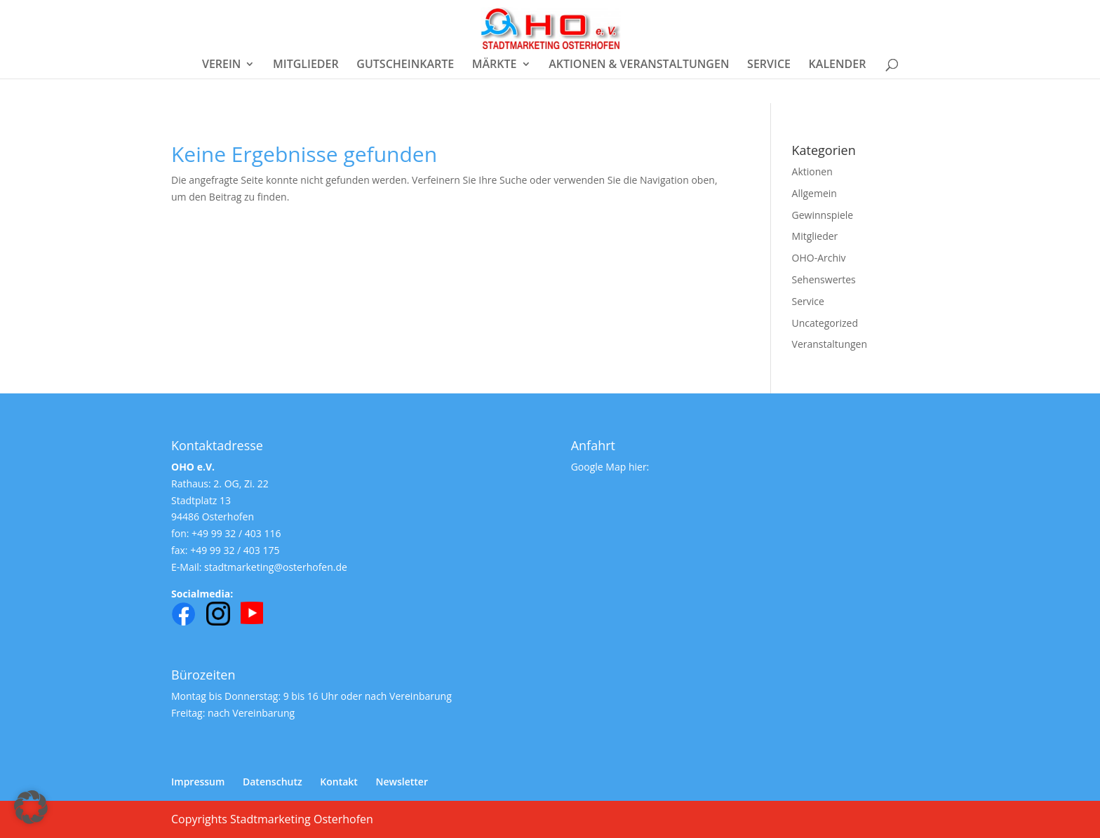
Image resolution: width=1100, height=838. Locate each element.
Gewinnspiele (823, 215)
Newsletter (402, 781)
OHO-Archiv (819, 257)
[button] (31, 807)
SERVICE (769, 65)
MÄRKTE (494, 65)
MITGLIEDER (306, 65)
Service (808, 301)
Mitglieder (815, 236)
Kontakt (339, 781)
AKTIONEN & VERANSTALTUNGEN (639, 65)
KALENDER (837, 65)
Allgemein (814, 193)
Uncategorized (825, 323)
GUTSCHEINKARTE (405, 65)
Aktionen (812, 171)
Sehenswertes (824, 279)
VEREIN (221, 65)
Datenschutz (272, 781)
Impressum (197, 781)
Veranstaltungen (829, 344)
